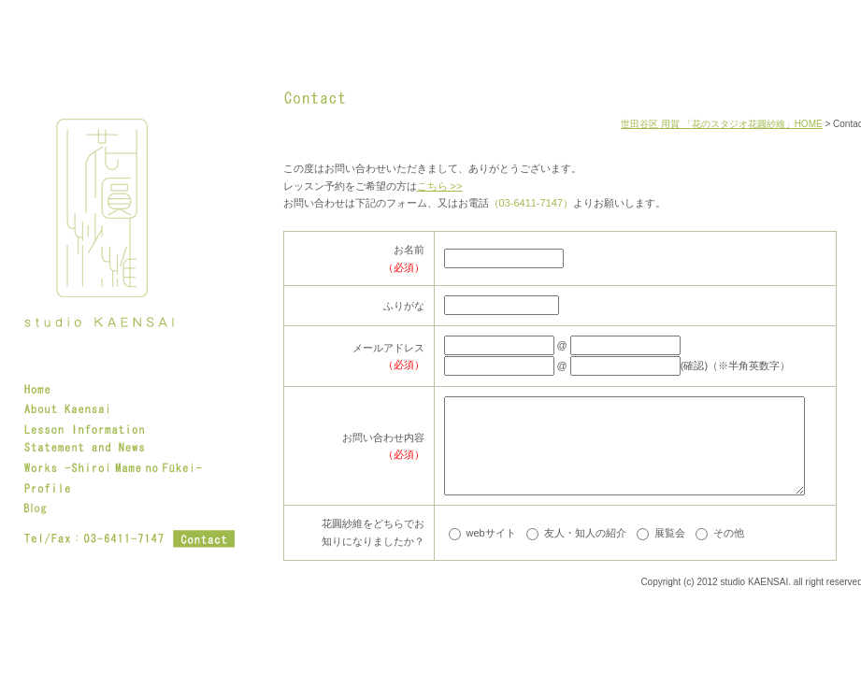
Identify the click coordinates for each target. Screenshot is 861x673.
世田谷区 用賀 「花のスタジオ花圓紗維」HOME (722, 124)
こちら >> (440, 186)
